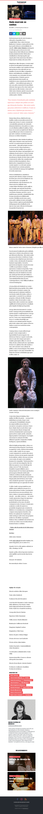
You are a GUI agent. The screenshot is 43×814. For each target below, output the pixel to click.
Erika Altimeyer (27, 680)
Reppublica (25, 808)
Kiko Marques (25, 682)
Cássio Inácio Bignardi (16, 677)
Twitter (14, 33)
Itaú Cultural (16, 540)
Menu (9, 2)
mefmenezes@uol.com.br (15, 725)
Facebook (11, 33)
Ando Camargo (14, 675)
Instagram (22, 799)
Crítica (27, 677)
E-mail (20, 33)
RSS (26, 799)
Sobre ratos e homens (16, 695)
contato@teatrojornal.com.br (21, 802)
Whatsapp (17, 33)
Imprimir (24, 33)
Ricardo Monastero (15, 690)
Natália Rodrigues (15, 687)
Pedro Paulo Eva (27, 687)
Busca (33, 2)
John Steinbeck (14, 682)
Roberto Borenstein (16, 692)
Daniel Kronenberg (15, 680)
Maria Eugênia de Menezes (17, 685)
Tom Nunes (28, 695)
